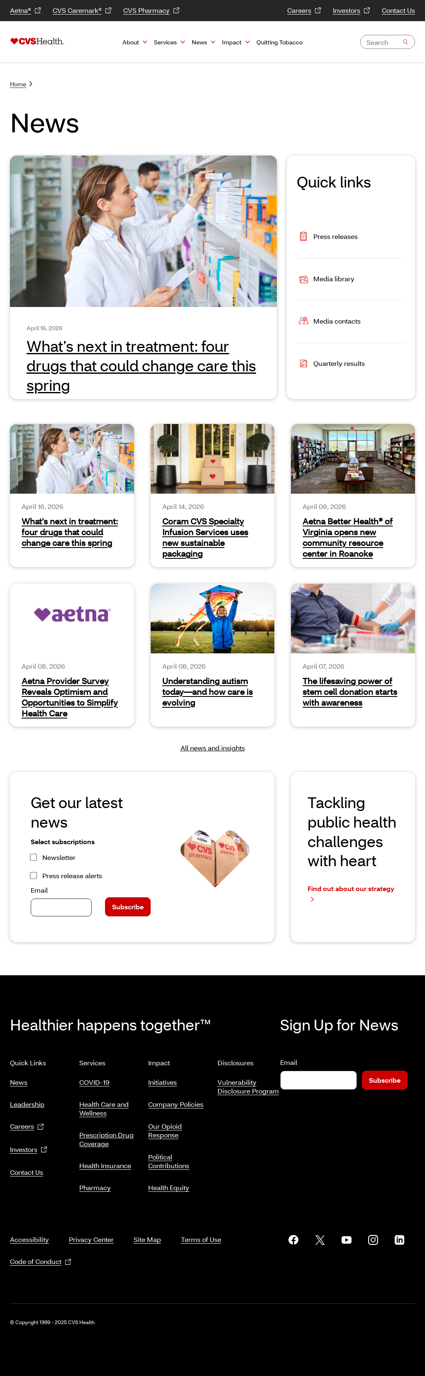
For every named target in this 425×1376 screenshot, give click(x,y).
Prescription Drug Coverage (106, 1136)
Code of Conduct (40, 1252)
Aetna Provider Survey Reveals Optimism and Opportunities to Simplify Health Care (70, 696)
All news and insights (213, 747)
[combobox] (387, 42)
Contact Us (398, 10)
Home (21, 84)
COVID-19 (94, 1078)
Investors (351, 10)
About (130, 42)
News (199, 42)
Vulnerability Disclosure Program (248, 1083)
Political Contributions (168, 1158)
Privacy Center (91, 1229)
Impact (232, 42)
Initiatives (162, 1078)
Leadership (27, 1100)
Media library (325, 279)
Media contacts (329, 321)
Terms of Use (201, 1229)
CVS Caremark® (82, 10)
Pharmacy (95, 1184)
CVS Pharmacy (151, 10)
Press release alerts (72, 875)
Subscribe (128, 906)
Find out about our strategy (351, 894)
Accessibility (29, 1229)
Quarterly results (331, 364)
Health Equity (168, 1184)
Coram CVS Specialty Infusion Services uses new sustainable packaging (205, 537)
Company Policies (175, 1100)
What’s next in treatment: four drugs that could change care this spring (70, 532)
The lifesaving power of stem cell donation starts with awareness (350, 691)
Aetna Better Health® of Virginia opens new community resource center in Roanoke (348, 537)
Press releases (327, 237)
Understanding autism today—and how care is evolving (207, 691)
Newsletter (59, 857)
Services (165, 42)
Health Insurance (105, 1162)
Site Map (147, 1229)
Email (39, 890)
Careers (304, 10)
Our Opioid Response (165, 1127)
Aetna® (25, 10)
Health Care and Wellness (104, 1105)
